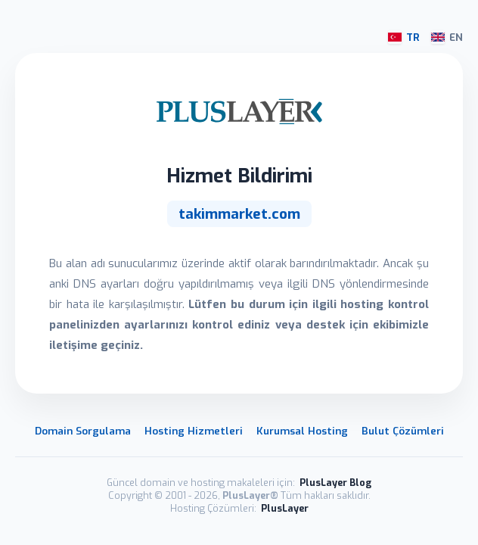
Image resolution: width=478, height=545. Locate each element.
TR (404, 37)
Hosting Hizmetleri (193, 431)
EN (447, 37)
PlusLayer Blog (335, 482)
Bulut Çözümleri (403, 431)
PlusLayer (285, 508)
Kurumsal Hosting (302, 431)
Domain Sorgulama (83, 431)
